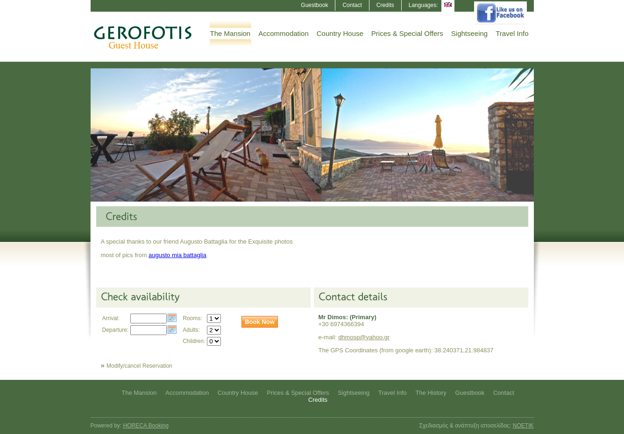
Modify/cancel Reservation (139, 366)
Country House (340, 33)
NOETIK (523, 425)
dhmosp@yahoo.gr (364, 337)
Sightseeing (469, 33)
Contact (352, 5)
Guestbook (314, 5)
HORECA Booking (146, 425)
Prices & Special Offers (407, 33)
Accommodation (283, 33)
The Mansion (230, 33)
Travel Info (512, 33)
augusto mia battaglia (177, 255)
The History (430, 392)
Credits (385, 5)
